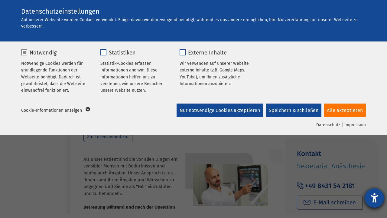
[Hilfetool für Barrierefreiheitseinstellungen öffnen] (374, 198)
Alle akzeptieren (345, 110)
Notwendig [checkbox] (43, 52)
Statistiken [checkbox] (122, 52)
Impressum (355, 124)
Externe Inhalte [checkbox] (207, 52)
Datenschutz (328, 124)
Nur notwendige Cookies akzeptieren (219, 110)
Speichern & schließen (293, 110)
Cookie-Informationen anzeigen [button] (55, 110)
